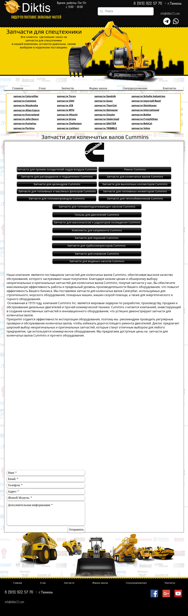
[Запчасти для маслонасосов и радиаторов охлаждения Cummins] (97, 222)
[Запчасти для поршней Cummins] (96, 237)
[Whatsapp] (175, 21)
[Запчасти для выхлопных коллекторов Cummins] (135, 184)
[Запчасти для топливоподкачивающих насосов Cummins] (97, 206)
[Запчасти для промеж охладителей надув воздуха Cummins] (57, 169)
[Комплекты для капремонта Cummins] (97, 230)
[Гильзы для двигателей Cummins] (97, 214)
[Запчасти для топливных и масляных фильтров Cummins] (57, 191)
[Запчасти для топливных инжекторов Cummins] (135, 191)
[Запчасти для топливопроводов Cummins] (56, 198)
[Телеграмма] (166, 21)
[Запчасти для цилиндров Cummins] (57, 184)
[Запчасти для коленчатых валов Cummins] (135, 176)
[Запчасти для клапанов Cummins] (97, 253)
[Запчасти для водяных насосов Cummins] (97, 261)
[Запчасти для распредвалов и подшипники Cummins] (57, 176)
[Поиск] (125, 11)
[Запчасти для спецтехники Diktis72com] (154, 593)
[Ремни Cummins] (135, 169)
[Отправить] (76, 530)
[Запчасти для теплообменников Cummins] (135, 198)
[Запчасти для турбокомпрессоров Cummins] (96, 245)
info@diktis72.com (170, 13)
